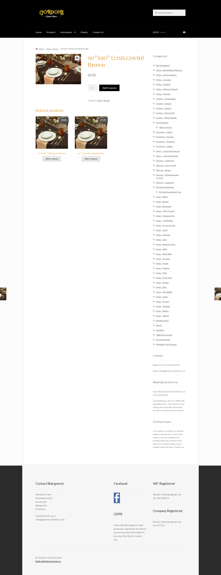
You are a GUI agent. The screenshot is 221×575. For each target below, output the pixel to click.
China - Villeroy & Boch (166, 89)
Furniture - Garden (165, 137)
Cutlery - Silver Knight (166, 118)
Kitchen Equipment (165, 187)
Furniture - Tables (164, 146)
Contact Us (98, 32)
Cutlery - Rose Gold (165, 113)
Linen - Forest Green (165, 225)
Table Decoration (164, 335)
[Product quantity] (92, 88)
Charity (84, 32)
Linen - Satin (162, 297)
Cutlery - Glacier (164, 103)
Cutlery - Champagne (166, 99)
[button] (77, 58)
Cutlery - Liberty (163, 108)
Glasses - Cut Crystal (166, 165)
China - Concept (163, 80)
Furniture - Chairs (164, 132)
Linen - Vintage (163, 306)
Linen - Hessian (163, 235)
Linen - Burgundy (164, 206)
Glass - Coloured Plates (167, 156)
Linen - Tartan (162, 301)
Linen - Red (161, 287)
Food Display (162, 122)
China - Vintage (163, 94)
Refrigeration (162, 320)
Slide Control (165, 127)
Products (51, 32)
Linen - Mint (161, 249)
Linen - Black (162, 197)
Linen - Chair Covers (165, 211)
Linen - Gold (161, 230)
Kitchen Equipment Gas (170, 192)
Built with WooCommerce (48, 561)
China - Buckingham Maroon (169, 70)
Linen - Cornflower (164, 220)
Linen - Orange (163, 259)
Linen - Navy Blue (164, 254)
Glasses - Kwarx (163, 170)
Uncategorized (163, 339)
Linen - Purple (162, 282)
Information (66, 32)
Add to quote (109, 87)
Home (39, 32)
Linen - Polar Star (164, 278)
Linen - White (162, 311)
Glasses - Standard (165, 182)
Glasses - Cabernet (165, 160)
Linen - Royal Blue (164, 292)
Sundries (160, 330)
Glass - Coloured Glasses (168, 151)
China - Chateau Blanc (166, 75)
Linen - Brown (52, 49)
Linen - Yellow (162, 316)
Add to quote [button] (51, 158)
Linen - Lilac (161, 239)
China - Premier (163, 84)
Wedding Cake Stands (166, 344)
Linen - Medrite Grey (165, 244)
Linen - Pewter (163, 268)
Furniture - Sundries (165, 141)
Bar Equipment (163, 65)
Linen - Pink (161, 273)
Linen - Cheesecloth (165, 216)
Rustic (159, 325)
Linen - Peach (162, 263)
